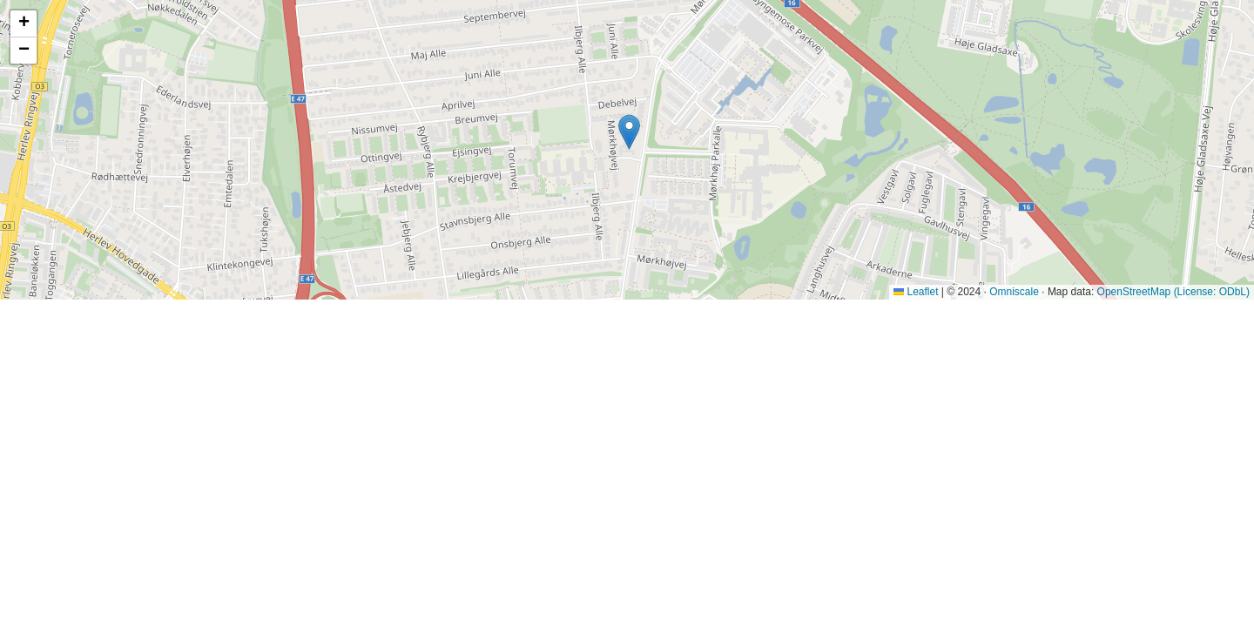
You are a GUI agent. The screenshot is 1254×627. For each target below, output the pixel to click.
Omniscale (1014, 292)
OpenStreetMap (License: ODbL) (1173, 292)
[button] (629, 132)
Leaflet (915, 292)
